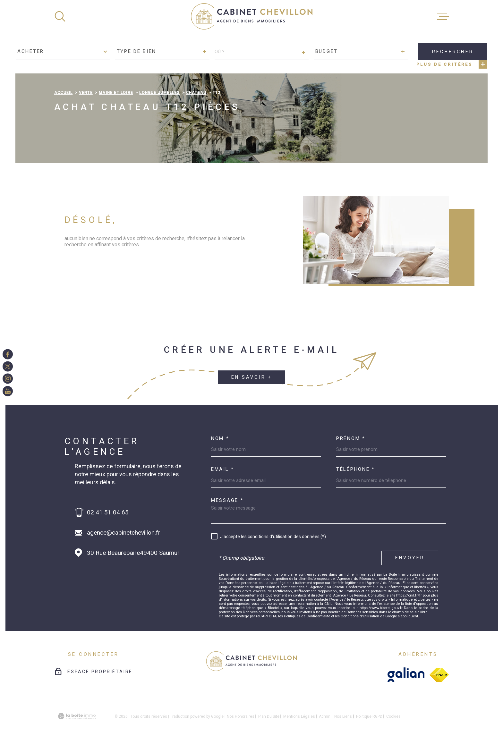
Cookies (393, 716)
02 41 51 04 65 (108, 512)
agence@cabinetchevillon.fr (123, 532)
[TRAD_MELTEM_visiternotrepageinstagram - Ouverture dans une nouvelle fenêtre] (8, 379)
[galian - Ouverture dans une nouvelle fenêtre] (406, 674)
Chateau (196, 92)
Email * (222, 469)
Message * (227, 500)
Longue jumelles (159, 92)
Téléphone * (355, 469)
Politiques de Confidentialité (307, 616)
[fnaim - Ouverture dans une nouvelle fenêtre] (439, 675)
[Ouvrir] (60, 16)
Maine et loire (116, 92)
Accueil (63, 92)
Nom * (220, 438)
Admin (324, 716)
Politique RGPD (369, 716)
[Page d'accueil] (251, 16)
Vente (86, 92)
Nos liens (343, 716)
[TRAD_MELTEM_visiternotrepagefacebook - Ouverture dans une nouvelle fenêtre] (8, 354)
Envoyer (409, 557)
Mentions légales (299, 716)
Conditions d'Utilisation (360, 616)
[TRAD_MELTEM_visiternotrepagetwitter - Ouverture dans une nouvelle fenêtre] (8, 366)
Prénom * (350, 438)
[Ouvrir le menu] (443, 16)
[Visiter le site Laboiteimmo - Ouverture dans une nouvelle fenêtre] (76, 716)
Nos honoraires (240, 716)
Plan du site (268, 716)
